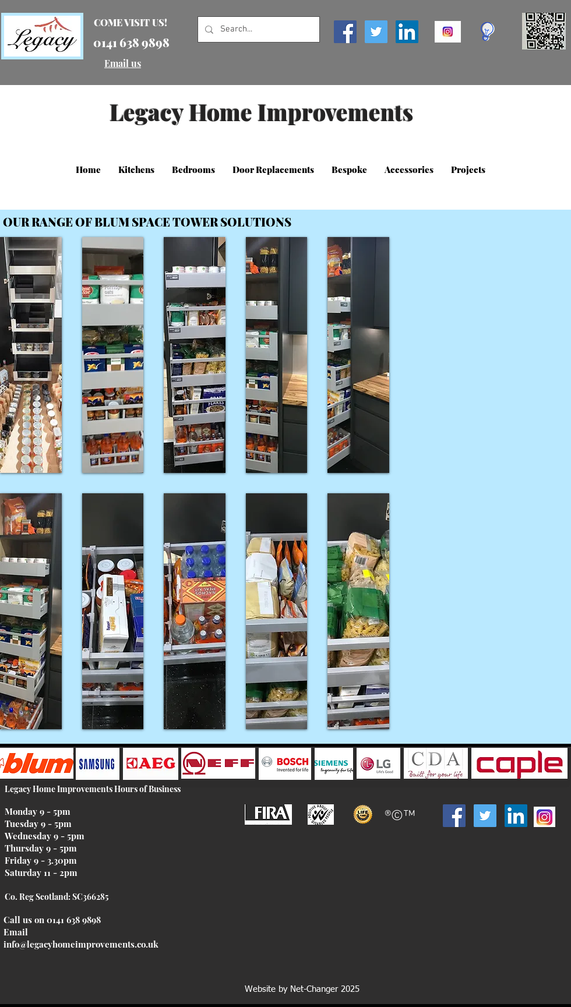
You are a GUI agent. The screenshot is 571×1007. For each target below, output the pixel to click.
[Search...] (257, 29)
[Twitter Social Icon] (376, 31)
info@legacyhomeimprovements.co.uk (80, 944)
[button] (136, 169)
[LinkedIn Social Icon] (407, 31)
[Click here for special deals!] (487, 31)
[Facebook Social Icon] (345, 31)
